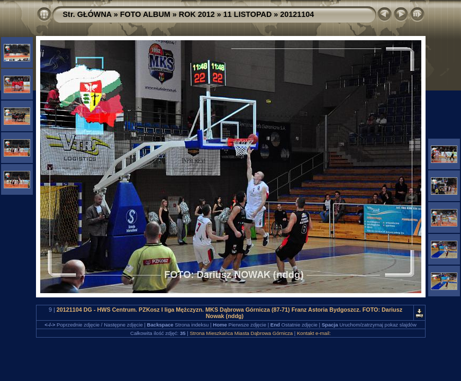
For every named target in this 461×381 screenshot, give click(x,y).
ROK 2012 (197, 14)
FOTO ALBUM (145, 14)
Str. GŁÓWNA (87, 14)
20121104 (297, 14)
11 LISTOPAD (247, 14)
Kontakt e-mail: (314, 333)
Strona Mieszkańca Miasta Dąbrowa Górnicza (241, 333)
